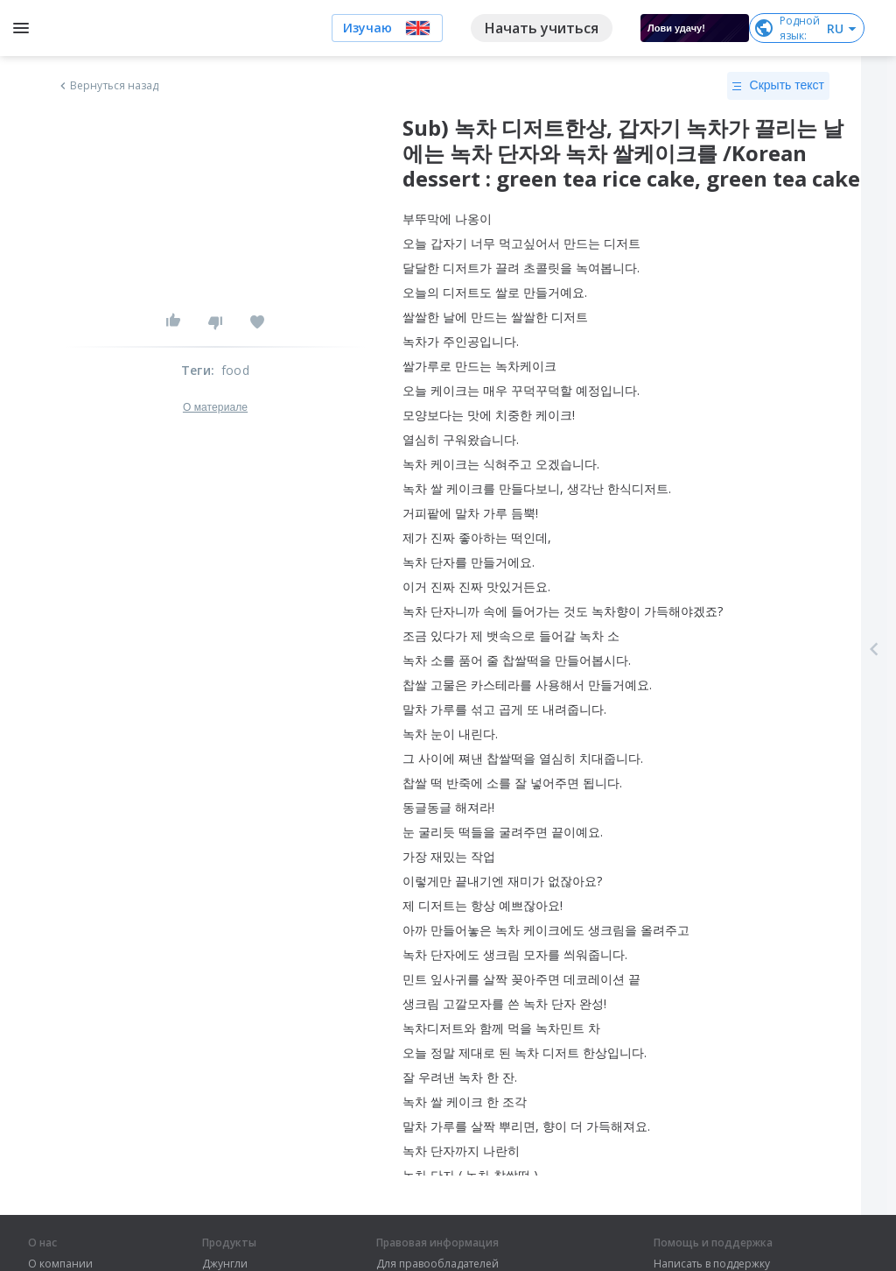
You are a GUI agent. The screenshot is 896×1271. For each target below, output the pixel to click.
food (235, 370)
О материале (215, 407)
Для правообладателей (437, 1264)
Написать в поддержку (712, 1264)
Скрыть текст (778, 86)
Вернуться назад (107, 86)
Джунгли (225, 1264)
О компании (60, 1264)
